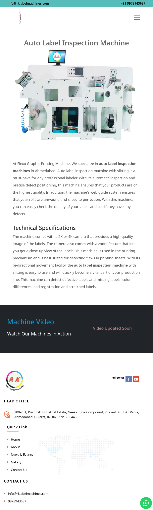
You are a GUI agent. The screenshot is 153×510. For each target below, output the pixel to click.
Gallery (16, 462)
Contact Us (19, 470)
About (15, 447)
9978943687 (17, 501)
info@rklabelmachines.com (28, 3)
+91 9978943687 (133, 3)
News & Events (22, 454)
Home (15, 439)
